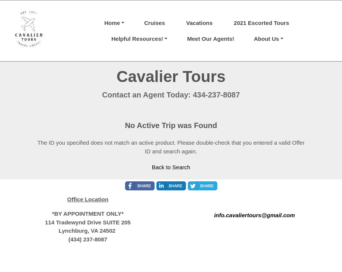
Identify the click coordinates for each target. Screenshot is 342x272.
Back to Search (171, 167)
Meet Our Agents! (210, 39)
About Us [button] (266, 39)
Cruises (154, 23)
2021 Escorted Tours (261, 23)
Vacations (199, 23)
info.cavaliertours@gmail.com (254, 215)
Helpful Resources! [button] (137, 39)
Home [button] (112, 23)
